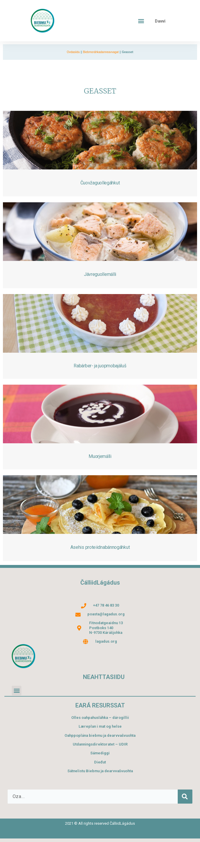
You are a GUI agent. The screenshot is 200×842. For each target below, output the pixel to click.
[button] (141, 21)
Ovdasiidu (73, 52)
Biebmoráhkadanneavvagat (101, 52)
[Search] (185, 797)
